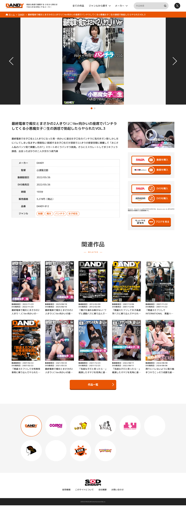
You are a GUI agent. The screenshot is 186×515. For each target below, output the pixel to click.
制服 (40, 213)
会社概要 (102, 499)
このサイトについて (84, 499)
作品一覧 (101, 384)
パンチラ (60, 213)
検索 (165, 5)
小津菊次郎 (42, 170)
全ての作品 (78, 5)
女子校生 (73, 213)
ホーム (12, 14)
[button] (91, 108)
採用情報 (66, 499)
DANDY (21, 14)
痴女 (49, 213)
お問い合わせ (117, 499)
